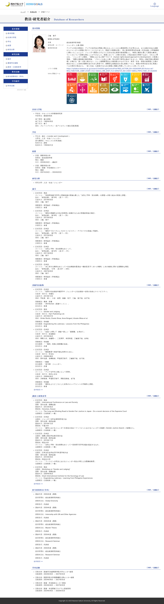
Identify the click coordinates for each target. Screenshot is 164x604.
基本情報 (11, 33)
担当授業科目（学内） (16, 76)
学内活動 (11, 86)
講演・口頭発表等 (14, 67)
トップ (23, 12)
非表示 (155, 109)
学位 (9, 41)
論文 (9, 59)
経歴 (9, 45)
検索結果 (33, 12)
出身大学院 (12, 37)
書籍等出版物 (13, 63)
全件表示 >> (38, 390)
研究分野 (11, 49)
